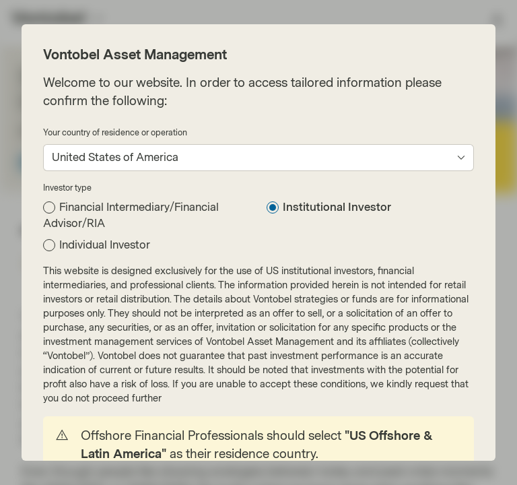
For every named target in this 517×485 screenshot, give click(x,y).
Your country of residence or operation (115, 132)
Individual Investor (104, 244)
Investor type (67, 188)
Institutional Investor (337, 207)
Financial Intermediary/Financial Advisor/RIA (131, 215)
